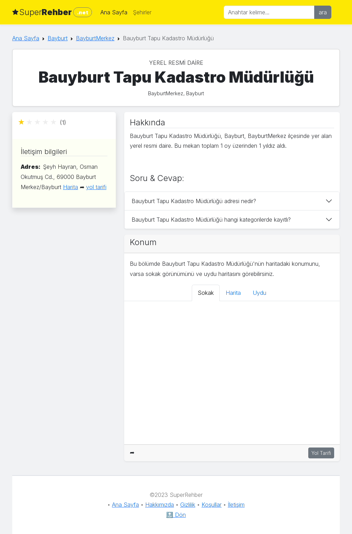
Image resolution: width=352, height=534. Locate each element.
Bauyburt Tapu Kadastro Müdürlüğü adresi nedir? (194, 200)
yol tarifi (96, 186)
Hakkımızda (159, 504)
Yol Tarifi (321, 453)
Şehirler (142, 12)
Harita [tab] (233, 292)
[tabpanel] (232, 372)
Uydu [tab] (259, 292)
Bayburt (58, 38)
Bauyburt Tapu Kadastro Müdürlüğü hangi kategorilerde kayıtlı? (211, 219)
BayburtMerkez (95, 38)
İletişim (236, 504)
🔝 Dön (176, 514)
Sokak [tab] (206, 292)
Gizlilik (187, 504)
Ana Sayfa (113, 12)
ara (323, 12)
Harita (70, 186)
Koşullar (211, 504)
